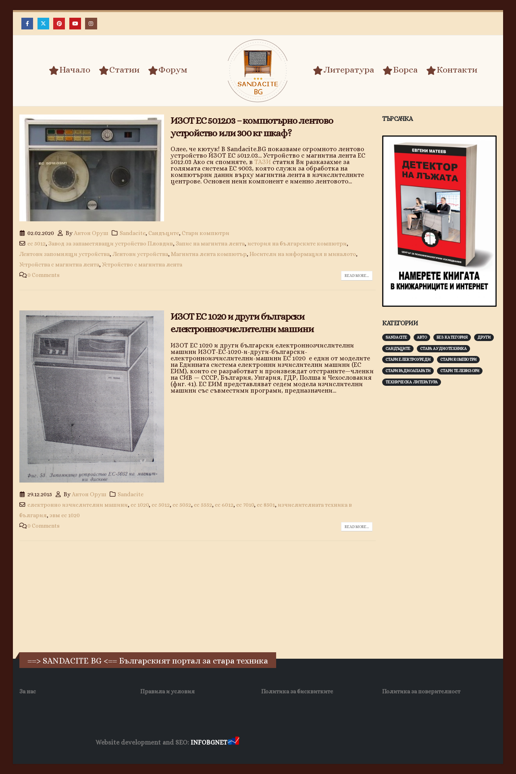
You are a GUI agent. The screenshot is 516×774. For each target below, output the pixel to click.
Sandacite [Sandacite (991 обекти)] (396, 337)
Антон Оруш (91, 233)
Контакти (451, 70)
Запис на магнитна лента (210, 243)
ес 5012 (36, 243)
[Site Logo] (258, 70)
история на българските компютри (297, 243)
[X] (43, 23)
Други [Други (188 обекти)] (484, 337)
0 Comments (43, 275)
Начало (69, 70)
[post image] (91, 168)
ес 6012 (224, 504)
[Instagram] (91, 23)
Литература (343, 70)
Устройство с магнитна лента (142, 264)
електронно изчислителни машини (77, 504)
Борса (400, 70)
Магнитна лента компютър (209, 254)
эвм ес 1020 (65, 515)
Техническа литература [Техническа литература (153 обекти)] (411, 382)
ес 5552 (203, 504)
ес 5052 (182, 504)
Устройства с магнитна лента (59, 264)
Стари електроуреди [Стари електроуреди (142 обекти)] (408, 359)
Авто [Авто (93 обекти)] (422, 337)
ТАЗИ (262, 162)
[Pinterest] (59, 23)
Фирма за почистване (332, 743)
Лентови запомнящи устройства (64, 254)
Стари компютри (205, 233)
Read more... (357, 275)
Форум (167, 70)
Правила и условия (167, 691)
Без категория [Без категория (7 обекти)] (452, 337)
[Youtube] (75, 23)
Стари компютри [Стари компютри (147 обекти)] (458, 359)
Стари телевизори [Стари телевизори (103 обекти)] (459, 370)
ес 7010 (245, 504)
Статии (119, 70)
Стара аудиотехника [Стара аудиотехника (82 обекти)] (443, 348)
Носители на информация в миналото (303, 254)
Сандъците (163, 233)
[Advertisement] (442, 518)
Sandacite (133, 233)
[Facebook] (27, 23)
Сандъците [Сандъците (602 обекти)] (397, 348)
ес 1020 (140, 504)
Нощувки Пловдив (391, 743)
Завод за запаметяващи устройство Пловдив (110, 243)
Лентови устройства (140, 254)
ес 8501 (266, 504)
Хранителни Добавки (269, 743)
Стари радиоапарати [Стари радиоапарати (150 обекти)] (408, 370)
